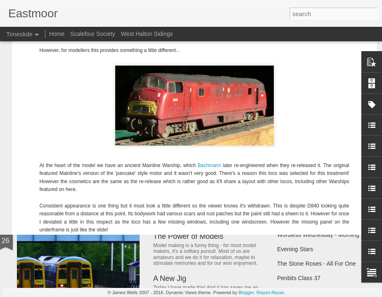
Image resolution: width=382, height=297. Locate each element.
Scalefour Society (92, 34)
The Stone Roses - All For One (316, 263)
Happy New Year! (55, 191)
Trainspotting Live (300, 176)
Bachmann (210, 54)
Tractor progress (298, 161)
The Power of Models (188, 236)
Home (56, 34)
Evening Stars (295, 249)
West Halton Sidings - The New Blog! (214, 164)
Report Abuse (270, 292)
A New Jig (169, 278)
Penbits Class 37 (298, 278)
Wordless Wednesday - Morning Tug (323, 234)
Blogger (246, 292)
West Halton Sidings (147, 34)
